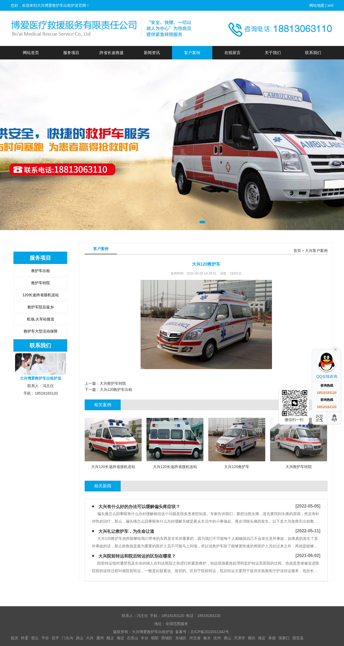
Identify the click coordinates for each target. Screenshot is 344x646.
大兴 (90, 638)
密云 (35, 638)
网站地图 (316, 5)
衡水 (207, 638)
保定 (262, 638)
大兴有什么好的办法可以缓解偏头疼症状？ (139, 506)
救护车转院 (40, 283)
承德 (272, 638)
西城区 (167, 638)
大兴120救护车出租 (116, 389)
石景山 (132, 638)
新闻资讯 (152, 52)
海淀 (120, 638)
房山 (79, 638)
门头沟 (67, 638)
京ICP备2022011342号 (209, 632)
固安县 (298, 638)
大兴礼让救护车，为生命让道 (126, 531)
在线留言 (232, 52)
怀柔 (24, 638)
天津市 (239, 638)
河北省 (194, 638)
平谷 (45, 638)
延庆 (14, 638)
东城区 (181, 638)
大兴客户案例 (316, 251)
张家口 (284, 638)
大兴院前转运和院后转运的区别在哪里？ (137, 556)
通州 (100, 638)
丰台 (144, 638)
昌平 (55, 638)
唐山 (227, 638)
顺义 (110, 638)
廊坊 (251, 638)
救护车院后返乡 (40, 307)
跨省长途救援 (111, 52)
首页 (297, 251)
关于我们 (273, 52)
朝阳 (155, 638)
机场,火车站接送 (40, 319)
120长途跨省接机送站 (40, 295)
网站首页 (31, 52)
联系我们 (313, 52)
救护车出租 (40, 271)
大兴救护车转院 (113, 383)
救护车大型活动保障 (41, 331)
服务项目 (71, 52)
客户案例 (192, 52)
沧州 (217, 638)
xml (330, 5)
